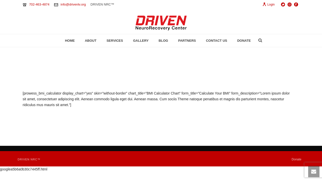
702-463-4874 (39, 4)
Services (114, 40)
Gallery (141, 40)
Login (268, 4)
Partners (187, 40)
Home (70, 40)
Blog (163, 40)
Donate (244, 40)
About (90, 40)
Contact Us (216, 40)
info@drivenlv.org (73, 4)
